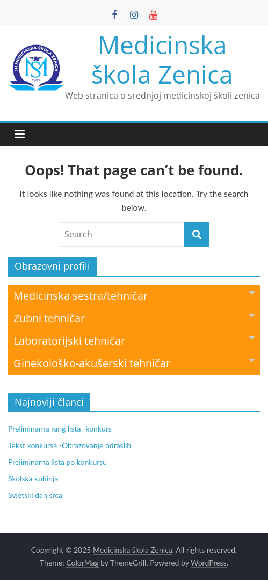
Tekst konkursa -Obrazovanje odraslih (69, 445)
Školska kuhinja (33, 478)
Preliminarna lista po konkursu (57, 461)
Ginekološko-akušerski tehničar (134, 362)
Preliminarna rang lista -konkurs (60, 428)
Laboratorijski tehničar (134, 340)
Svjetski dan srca (35, 495)
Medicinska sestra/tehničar (134, 295)
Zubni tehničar (134, 317)
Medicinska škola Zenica (162, 59)
